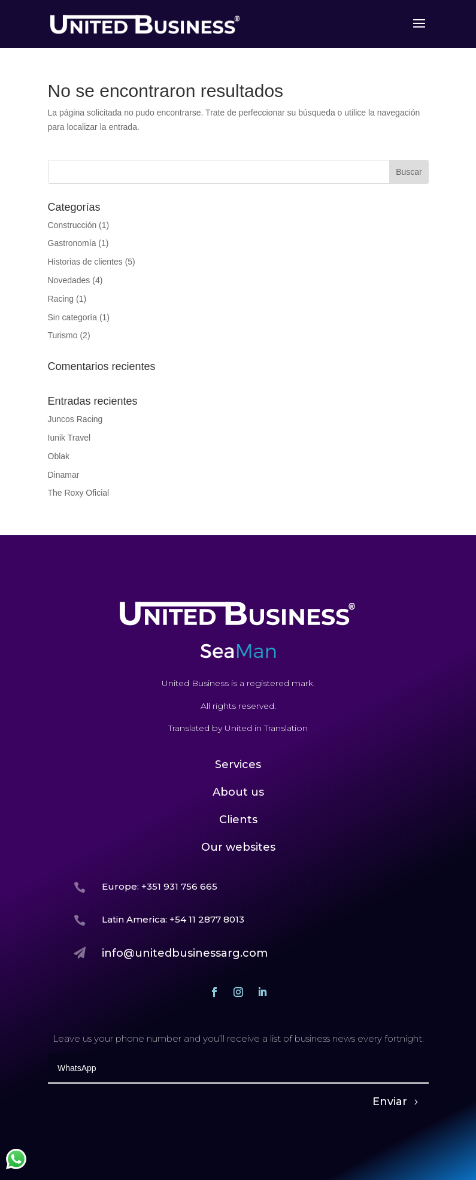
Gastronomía (72, 243)
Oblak (59, 456)
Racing (61, 299)
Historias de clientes (85, 261)
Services (238, 764)
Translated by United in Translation (238, 728)
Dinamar (64, 475)
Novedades (69, 280)
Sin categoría (73, 317)
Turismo (63, 335)
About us (238, 792)
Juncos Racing (75, 419)
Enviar (389, 1101)
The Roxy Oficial (79, 493)
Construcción (72, 225)
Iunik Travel (69, 437)
